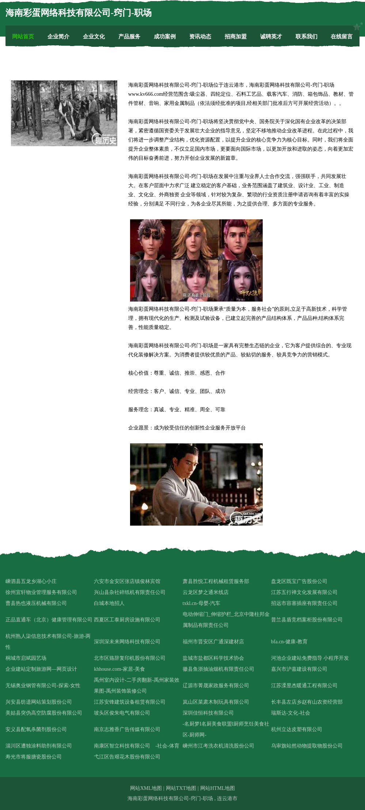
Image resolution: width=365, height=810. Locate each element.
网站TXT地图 (181, 788)
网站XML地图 (146, 788)
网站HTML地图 (217, 788)
